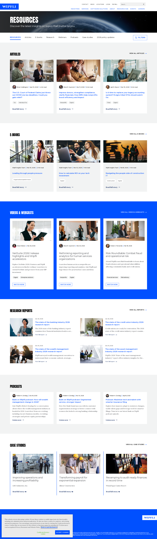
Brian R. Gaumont (69, 87)
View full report (39, 334)
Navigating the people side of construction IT (125, 174)
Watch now (19, 284)
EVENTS (133, 9)
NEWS (92, 4)
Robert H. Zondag (22, 395)
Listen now (16, 420)
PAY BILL (114, 4)
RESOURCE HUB (122, 9)
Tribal (108, 102)
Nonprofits (63, 102)
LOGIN (108, 4)
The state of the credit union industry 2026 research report (124, 323)
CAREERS (141, 9)
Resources (15, 37)
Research (50, 37)
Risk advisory (125, 277)
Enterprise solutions (27, 277)
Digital (72, 102)
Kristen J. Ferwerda (116, 246)
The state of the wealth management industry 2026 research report (52, 350)
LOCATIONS (100, 4)
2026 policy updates (105, 37)
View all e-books (137, 134)
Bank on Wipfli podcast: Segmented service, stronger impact (75, 401)
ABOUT (112, 9)
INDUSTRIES (75, 9)
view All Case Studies (135, 444)
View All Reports (136, 310)
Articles (28, 37)
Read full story (18, 109)
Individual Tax (23, 102)
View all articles (136, 53)
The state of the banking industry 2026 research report (52, 323)
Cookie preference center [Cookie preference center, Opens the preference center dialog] (43, 533)
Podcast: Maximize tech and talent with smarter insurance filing (123, 401)
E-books (38, 37)
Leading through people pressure (27, 173)
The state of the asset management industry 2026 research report (121, 350)
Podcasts (74, 37)
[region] (37, 525)
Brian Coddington (22, 87)
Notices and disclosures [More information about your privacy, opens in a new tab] (49, 527)
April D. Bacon (114, 87)
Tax (15, 102)
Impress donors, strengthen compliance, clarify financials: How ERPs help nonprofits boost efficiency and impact (78, 95)
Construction (111, 181)
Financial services (112, 277)
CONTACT (85, 4)
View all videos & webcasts (132, 212)
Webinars (62, 37)
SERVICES (85, 9)
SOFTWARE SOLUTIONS (99, 9)
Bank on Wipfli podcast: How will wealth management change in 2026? (30, 401)
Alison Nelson (21, 246)
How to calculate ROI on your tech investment (74, 174)
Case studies (87, 37)
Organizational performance (22, 179)
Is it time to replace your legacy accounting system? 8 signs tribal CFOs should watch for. (125, 95)
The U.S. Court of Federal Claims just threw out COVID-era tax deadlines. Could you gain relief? (31, 95)
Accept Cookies (62, 532)
